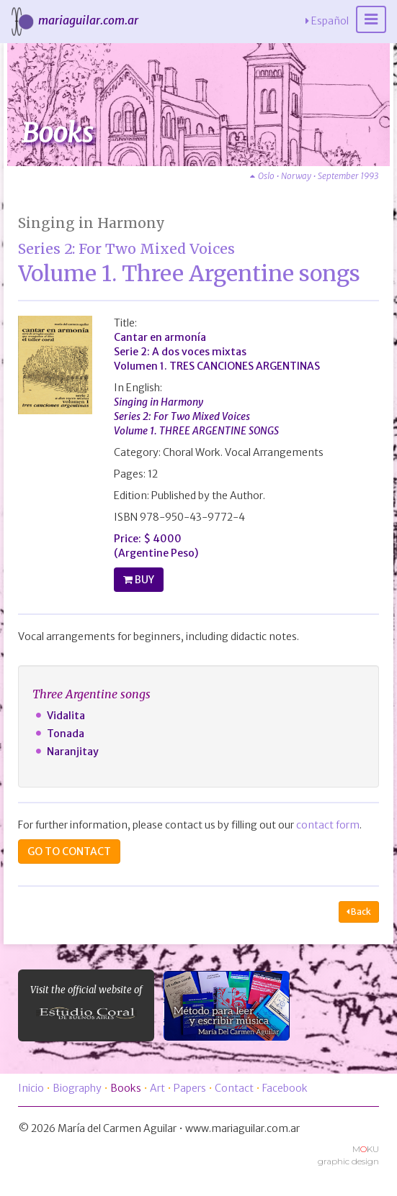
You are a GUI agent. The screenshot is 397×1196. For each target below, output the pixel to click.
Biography (77, 1088)
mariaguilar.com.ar (72, 20)
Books (125, 1088)
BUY (143, 579)
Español (327, 20)
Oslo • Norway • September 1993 (314, 175)
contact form (328, 824)
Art (157, 1088)
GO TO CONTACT (69, 851)
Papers (190, 1088)
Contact (234, 1088)
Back (359, 911)
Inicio (31, 1088)
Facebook (285, 1088)
